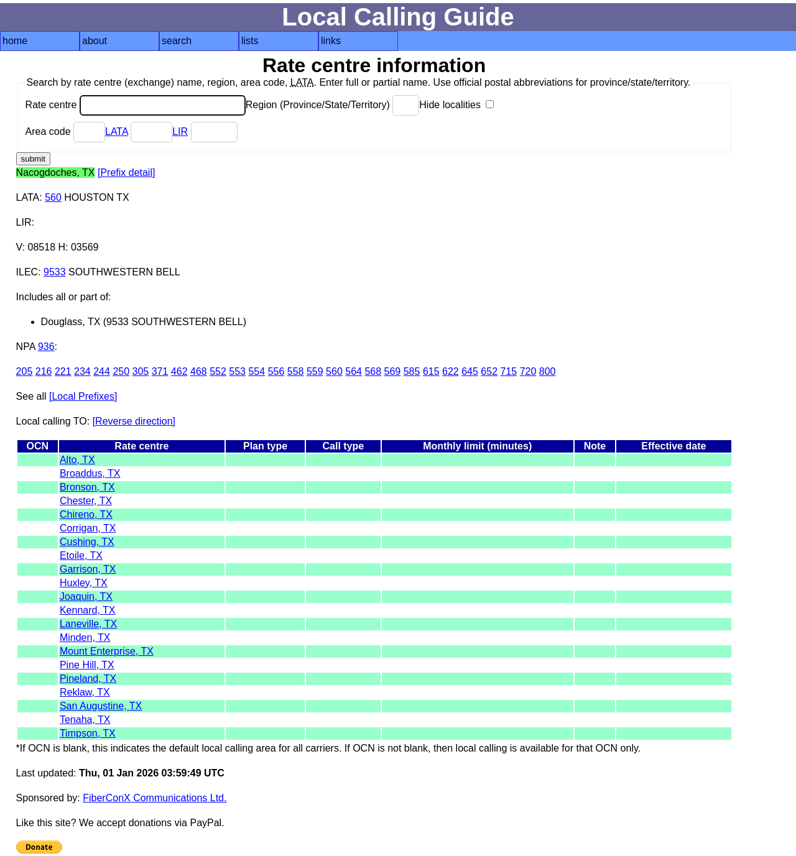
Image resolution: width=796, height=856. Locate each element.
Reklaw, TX (85, 692)
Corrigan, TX (88, 528)
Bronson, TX (87, 487)
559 (315, 371)
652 (489, 371)
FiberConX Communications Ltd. (154, 798)
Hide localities (456, 104)
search (177, 40)
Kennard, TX (88, 610)
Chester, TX (86, 500)
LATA (116, 131)
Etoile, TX (81, 555)
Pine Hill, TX (87, 665)
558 (295, 371)
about (94, 40)
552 (218, 371)
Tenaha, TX (85, 719)
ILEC (27, 272)
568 (372, 371)
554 (256, 371)
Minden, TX (85, 637)
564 (353, 371)
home (14, 40)
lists (250, 40)
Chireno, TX (86, 514)
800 (547, 371)
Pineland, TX (88, 678)
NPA (25, 346)
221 (63, 371)
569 (392, 371)
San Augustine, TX (101, 706)
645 (469, 371)
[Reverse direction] (134, 421)
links (331, 40)
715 (509, 371)
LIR (180, 131)
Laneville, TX (88, 624)
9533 (55, 272)
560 (53, 197)
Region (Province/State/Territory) (333, 104)
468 (198, 371)
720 (528, 371)
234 (82, 371)
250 (121, 371)
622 (450, 371)
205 (24, 371)
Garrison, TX (88, 569)
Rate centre (135, 104)
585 (412, 371)
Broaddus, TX (90, 473)
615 (431, 371)
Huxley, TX (84, 583)
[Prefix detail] (126, 172)
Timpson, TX (88, 733)
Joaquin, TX (86, 596)
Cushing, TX (87, 541)
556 (276, 371)
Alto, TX (77, 459)
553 (237, 371)
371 (160, 371)
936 (46, 346)
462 (179, 371)
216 (43, 371)
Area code (65, 131)
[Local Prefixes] (83, 396)
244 (101, 371)
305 (140, 371)
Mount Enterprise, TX (107, 651)
